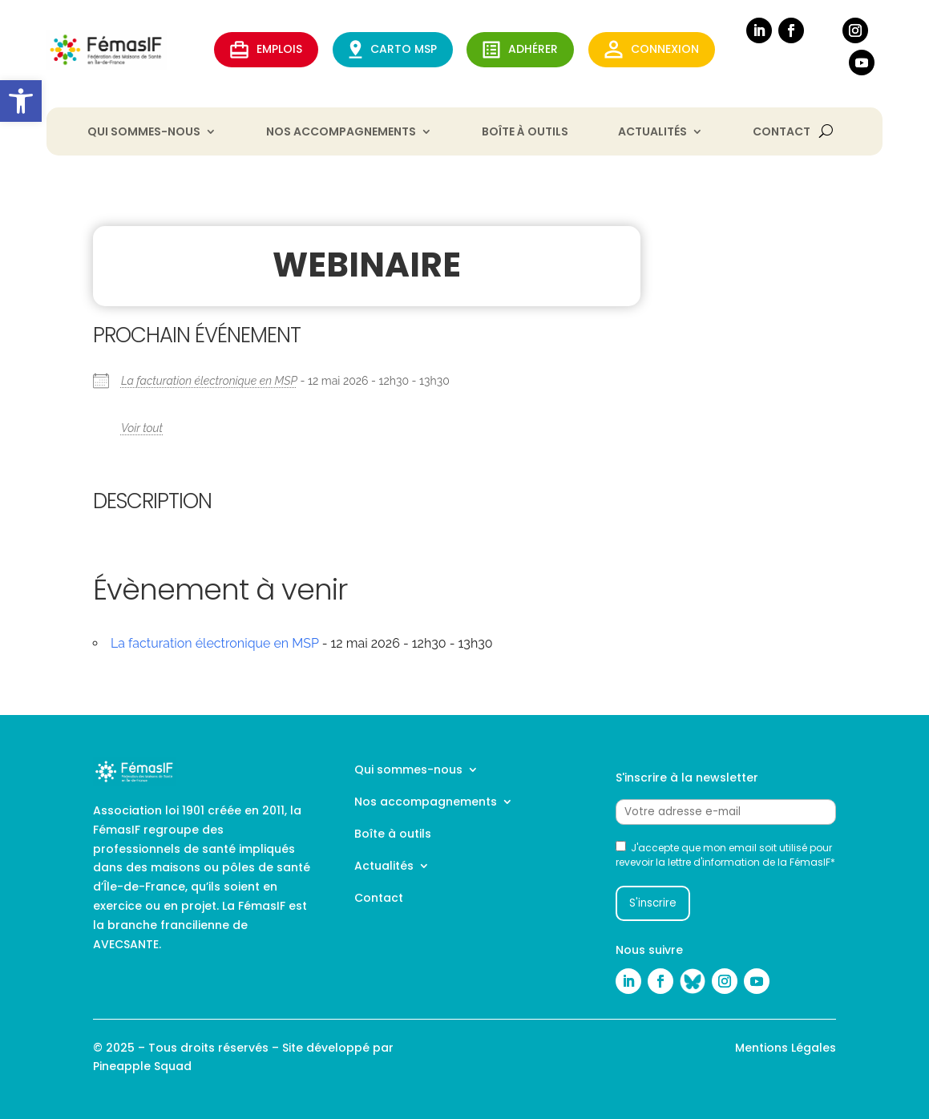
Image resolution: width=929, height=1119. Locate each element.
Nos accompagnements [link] (341, 132)
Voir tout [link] (142, 428)
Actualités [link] (652, 132)
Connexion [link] (651, 49)
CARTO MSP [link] (393, 49)
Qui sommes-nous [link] (143, 132)
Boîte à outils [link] (525, 132)
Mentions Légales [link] (785, 1048)
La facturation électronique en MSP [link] (209, 380)
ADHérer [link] (520, 50)
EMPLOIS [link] (266, 50)
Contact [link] (781, 132)
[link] (21, 101)
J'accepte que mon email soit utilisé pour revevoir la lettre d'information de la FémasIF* (725, 855)
